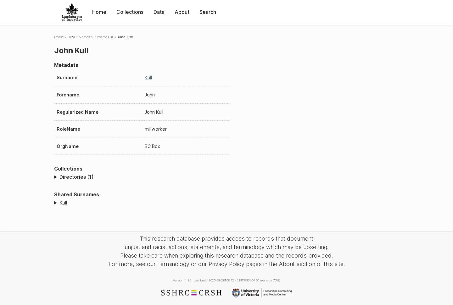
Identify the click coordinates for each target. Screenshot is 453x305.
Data (159, 12)
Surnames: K (103, 37)
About (182, 12)
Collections (129, 12)
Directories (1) (76, 177)
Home (99, 12)
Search (207, 12)
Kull (148, 77)
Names (84, 37)
